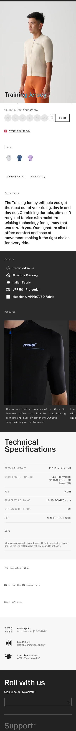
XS (8, 128)
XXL (44, 128)
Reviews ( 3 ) (38, 186)
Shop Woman (45, 7)
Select (62, 128)
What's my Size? (16, 186)
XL (37, 128)
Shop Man (28, 7)
